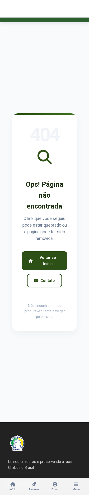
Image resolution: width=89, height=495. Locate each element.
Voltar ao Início (42, 260)
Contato (44, 280)
